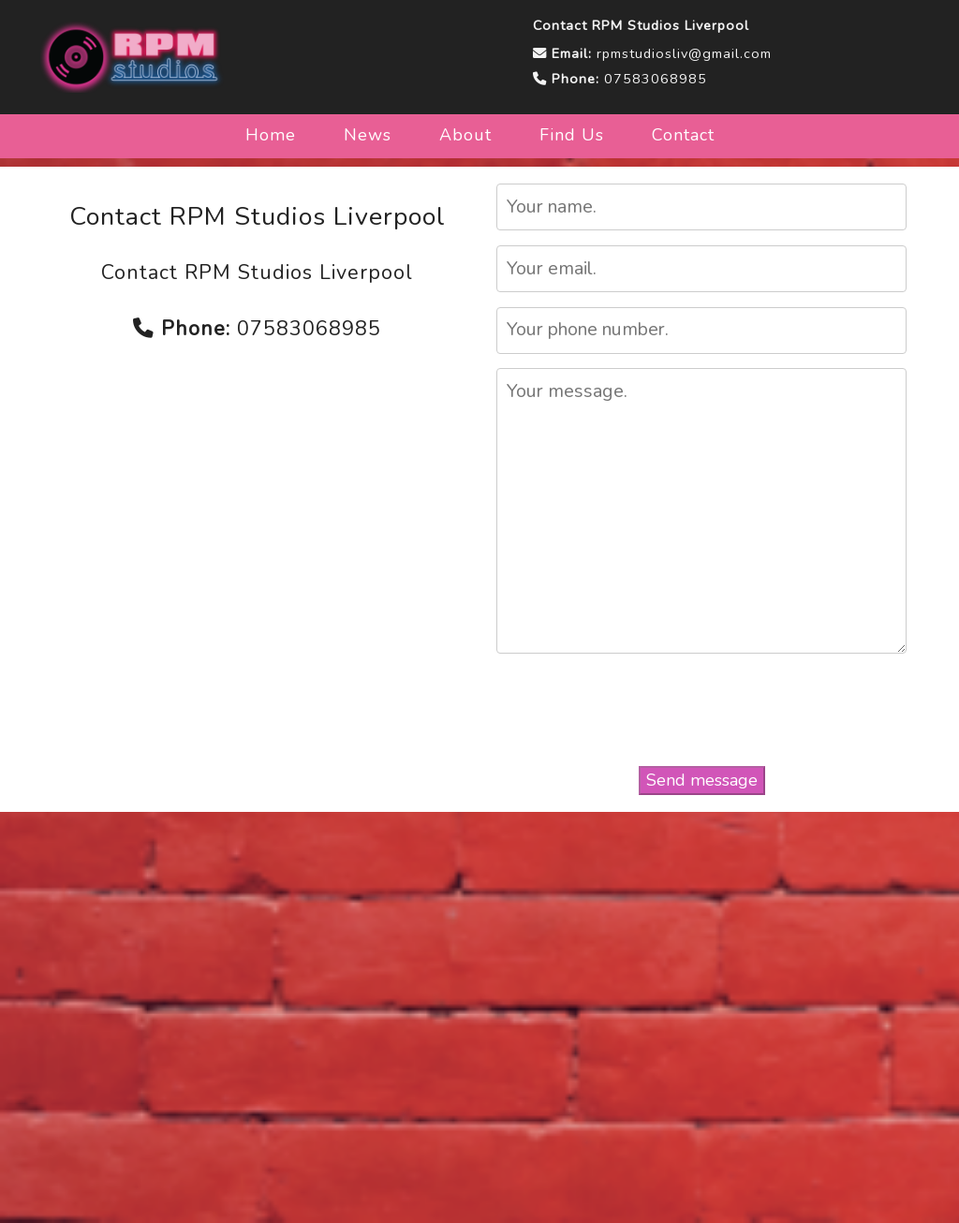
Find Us (571, 135)
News (367, 135)
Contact (683, 135)
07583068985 (655, 78)
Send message (702, 780)
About (465, 135)
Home (270, 135)
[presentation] (702, 712)
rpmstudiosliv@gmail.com (684, 53)
